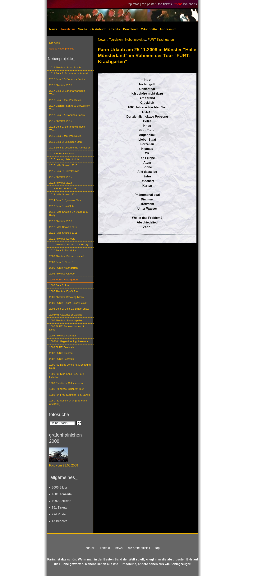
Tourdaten (67, 29)
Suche (82, 29)
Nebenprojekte (135, 39)
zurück (89, 548)
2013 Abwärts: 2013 (60, 221)
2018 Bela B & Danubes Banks (67, 79)
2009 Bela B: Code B (61, 262)
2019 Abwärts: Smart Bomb (65, 67)
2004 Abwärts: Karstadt (62, 335)
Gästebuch (98, 29)
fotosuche (59, 414)
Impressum (168, 29)
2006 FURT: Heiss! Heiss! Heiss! (68, 303)
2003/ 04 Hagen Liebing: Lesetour (68, 341)
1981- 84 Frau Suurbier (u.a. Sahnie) (70, 394)
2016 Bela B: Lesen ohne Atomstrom (70, 147)
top (157, 548)
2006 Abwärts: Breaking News (66, 297)
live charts (190, 4)
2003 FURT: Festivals (61, 347)
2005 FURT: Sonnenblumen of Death (66, 328)
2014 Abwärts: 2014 (60, 182)
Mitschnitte (149, 29)
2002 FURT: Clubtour (61, 353)
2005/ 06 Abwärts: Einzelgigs (65, 314)
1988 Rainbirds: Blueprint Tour (66, 388)
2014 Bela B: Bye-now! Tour (65, 200)
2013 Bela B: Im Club (61, 206)
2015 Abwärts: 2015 (60, 177)
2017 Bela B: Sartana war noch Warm (67, 92)
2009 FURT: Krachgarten (63, 267)
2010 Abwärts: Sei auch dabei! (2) (68, 244)
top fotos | (135, 4)
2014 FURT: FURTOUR (62, 188)
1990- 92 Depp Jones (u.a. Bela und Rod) (70, 366)
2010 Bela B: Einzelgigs (62, 250)
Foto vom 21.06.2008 (63, 465)
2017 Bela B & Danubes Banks (67, 115)
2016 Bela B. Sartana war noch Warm (67, 128)
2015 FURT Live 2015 (61, 153)
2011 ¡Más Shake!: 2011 (63, 232)
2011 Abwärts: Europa (62, 238)
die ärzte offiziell (139, 548)
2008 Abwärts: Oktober (62, 273)
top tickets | (166, 4)
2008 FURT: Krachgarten (63, 279)
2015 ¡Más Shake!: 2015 (63, 165)
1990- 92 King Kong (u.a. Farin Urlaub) (67, 375)
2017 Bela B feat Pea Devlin (65, 100)
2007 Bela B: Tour (59, 285)
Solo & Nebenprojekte (61, 48)
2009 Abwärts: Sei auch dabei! (66, 256)
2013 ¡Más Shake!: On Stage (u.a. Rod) (68, 213)
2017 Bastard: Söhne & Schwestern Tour (69, 107)
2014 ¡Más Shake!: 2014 (63, 194)
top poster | (150, 4)
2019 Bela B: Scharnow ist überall (68, 73)
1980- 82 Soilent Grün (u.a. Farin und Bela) (68, 402)
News (53, 29)
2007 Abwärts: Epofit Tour (64, 291)
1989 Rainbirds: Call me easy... (67, 383)
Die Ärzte (54, 42)
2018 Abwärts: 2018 (60, 85)
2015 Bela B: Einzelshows (64, 171)
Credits (114, 29)
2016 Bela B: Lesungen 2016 (65, 141)
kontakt (105, 548)
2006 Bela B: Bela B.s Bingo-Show (69, 308)
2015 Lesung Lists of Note (64, 159)
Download (130, 29)
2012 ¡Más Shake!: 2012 (63, 227)
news (118, 548)
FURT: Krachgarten (161, 39)
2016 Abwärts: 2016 (60, 120)
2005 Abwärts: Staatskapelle (65, 320)
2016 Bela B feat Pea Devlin (65, 135)
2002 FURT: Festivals (61, 359)
